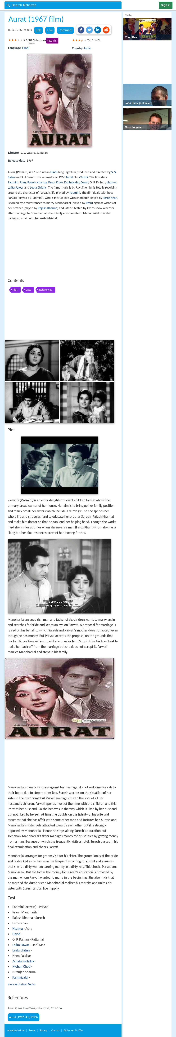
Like (50, 30)
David (84, 182)
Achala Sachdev (23, 961)
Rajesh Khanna (37, 182)
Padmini (13, 182)
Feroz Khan (55, 182)
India (87, 48)
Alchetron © (73, 1030)
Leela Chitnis (38, 187)
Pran (23, 182)
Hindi (25, 48)
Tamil (69, 177)
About (16, 1030)
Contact (55, 1030)
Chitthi (83, 177)
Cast (28, 289)
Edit (38, 30)
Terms (32, 1030)
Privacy (43, 1030)
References (45, 289)
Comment (65, 30)
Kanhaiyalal (71, 182)
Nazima (112, 182)
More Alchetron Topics (22, 984)
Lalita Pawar (16, 187)
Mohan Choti (21, 966)
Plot (15, 289)
